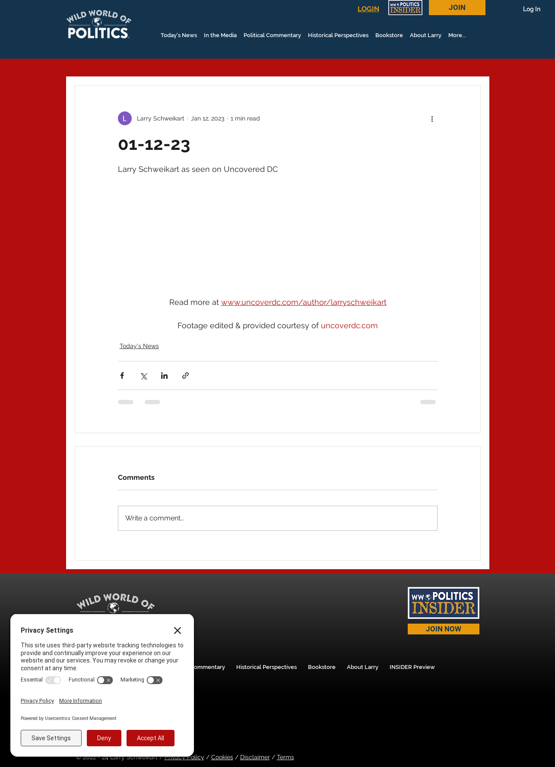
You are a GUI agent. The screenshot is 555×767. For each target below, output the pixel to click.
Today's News (139, 345)
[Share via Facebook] (122, 375)
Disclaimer (255, 757)
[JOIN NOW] (443, 629)
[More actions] (432, 118)
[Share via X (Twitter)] (143, 375)
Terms (285, 757)
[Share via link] (185, 375)
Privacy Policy (184, 757)
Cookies (222, 757)
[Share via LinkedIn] (164, 375)
